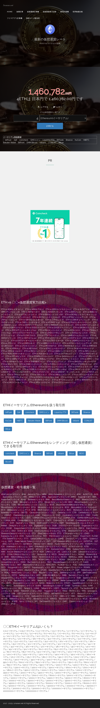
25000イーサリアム (36, 681)
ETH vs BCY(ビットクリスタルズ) (46, 317)
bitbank (42, 143)
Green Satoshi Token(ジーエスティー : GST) (33, 541)
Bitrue (60, 143)
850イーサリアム (14, 665)
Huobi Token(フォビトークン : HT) (69, 544)
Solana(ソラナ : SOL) (45, 578)
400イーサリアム (54, 660)
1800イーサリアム (14, 670)
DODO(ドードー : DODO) (69, 526)
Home (9, 12)
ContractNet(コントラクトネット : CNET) (34, 520)
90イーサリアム (44, 652)
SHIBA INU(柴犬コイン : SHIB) (54, 575)
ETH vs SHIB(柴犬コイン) (34, 361)
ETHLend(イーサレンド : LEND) (76, 533)
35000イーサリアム (73, 681)
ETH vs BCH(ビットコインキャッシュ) (80, 314)
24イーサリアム (35, 641)
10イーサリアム (13, 636)
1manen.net (8, 5)
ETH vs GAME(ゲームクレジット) (74, 335)
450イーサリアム (70, 660)
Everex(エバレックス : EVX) (12, 536)
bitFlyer (7, 140)
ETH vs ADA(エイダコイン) (12, 309)
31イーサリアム (49, 644)
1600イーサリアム (73, 667)
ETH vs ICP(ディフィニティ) (87, 325)
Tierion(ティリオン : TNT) (31, 591)
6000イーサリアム (22, 675)
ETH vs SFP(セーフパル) (12, 361)
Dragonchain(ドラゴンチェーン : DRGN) (30, 528)
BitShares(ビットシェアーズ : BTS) (21, 510)
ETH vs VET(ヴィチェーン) (16, 377)
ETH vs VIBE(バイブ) (17, 380)
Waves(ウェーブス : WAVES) (45, 599)
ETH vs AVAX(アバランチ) (52, 312)
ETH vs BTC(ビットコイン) (26, 314)
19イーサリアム (54, 639)
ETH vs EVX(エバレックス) (77, 333)
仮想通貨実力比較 (49, 12)
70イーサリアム (75, 649)
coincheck (23, 140)
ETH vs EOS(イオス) (72, 330)
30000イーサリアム (54, 681)
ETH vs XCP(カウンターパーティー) (76, 322)
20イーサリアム (69, 639)
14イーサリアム (72, 636)
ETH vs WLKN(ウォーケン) (39, 380)
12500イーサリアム (55, 678)
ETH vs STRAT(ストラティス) (80, 367)
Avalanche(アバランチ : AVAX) (13, 499)
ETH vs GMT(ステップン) (26, 367)
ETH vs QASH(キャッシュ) (66, 356)
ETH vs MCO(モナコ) (47, 346)
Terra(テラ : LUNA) (31, 588)
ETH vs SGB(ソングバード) (31, 364)
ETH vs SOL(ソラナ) (9, 364)
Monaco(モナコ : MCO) (47, 554)
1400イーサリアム (39, 667)
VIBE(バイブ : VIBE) (67, 596)
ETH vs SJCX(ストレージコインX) (52, 367)
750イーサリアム (75, 662)
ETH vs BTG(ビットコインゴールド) (16, 317)
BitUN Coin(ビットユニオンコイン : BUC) (54, 510)
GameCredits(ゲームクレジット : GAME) (47, 539)
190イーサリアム (65, 657)
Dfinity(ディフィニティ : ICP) (20, 526)
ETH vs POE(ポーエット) (42, 354)
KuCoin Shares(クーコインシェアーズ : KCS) (25, 552)
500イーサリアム (86, 660)
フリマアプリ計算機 (14, 18)
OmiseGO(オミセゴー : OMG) (13, 562)
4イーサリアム (22, 634)
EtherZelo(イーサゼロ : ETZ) (49, 533)
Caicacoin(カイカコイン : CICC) (42, 513)
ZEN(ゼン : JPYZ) (8, 604)
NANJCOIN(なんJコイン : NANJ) (24, 557)
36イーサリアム (32, 647)
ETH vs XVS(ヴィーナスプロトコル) (44, 377)
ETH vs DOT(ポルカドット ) (66, 354)
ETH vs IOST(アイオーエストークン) (26, 341)
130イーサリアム (46, 654)
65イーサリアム (60, 649)
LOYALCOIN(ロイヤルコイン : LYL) (21, 554)
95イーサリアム (59, 652)
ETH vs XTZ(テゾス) (41, 372)
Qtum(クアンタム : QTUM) (35, 570)
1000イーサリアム (63, 665)
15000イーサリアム (73, 678)
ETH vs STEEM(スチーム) (81, 364)
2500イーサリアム (10, 673)
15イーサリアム (87, 636)
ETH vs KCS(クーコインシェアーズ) (77, 343)
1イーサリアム (73, 631)
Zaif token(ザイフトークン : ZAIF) (53, 601)
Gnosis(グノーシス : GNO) (76, 539)
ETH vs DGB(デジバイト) (13, 328)
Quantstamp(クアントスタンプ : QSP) (64, 570)
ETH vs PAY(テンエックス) (79, 369)
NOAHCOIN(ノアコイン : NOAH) (52, 560)
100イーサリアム (75, 652)
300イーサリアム (21, 660)
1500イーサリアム (56, 667)
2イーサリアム (87, 631)
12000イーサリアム (37, 678)
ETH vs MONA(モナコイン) (69, 346)
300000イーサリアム (21, 688)
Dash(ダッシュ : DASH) (25, 523)
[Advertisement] (50, 65)
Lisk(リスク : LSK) (69, 552)
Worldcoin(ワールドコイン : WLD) (73, 599)
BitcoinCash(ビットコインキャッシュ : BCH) (36, 505)
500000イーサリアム (41, 688)
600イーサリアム (26, 662)
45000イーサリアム (17, 683)
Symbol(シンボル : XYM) (82, 586)
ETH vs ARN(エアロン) (34, 309)
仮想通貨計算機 (33, 12)
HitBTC (86, 140)
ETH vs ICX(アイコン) (72, 338)
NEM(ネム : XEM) (76, 557)
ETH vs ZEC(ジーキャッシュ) (64, 382)
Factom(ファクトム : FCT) (36, 536)
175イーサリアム (33, 657)
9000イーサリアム (75, 675)
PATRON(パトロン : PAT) (11, 565)
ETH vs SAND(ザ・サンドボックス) (65, 372)
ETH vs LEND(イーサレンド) (52, 333)
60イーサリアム (45, 649)
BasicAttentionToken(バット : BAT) (66, 499)
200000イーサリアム (76, 686)
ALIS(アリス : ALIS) (90, 494)
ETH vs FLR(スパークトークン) (56, 364)
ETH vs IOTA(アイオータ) (53, 341)
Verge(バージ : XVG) (20, 596)
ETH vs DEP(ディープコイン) (30, 325)
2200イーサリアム (84, 670)
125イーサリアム (30, 654)
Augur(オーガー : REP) (87, 497)
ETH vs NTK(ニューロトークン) (52, 348)
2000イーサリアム (49, 670)
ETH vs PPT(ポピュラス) (15, 356)
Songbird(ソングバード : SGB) (68, 578)
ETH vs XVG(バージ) (69, 377)
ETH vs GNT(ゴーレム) (27, 338)
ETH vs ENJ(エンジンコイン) (50, 330)
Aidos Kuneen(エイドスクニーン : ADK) (64, 494)
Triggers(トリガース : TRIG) (55, 591)
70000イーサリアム (73, 683)
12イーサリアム (43, 636)
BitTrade (59, 140)
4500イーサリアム (80, 673)
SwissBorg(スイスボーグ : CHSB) (56, 586)
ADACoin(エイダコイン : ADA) (13, 494)
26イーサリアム (66, 641)
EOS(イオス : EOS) (25, 531)
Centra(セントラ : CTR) (67, 513)
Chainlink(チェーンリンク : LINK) (26, 515)
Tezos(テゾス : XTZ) (69, 588)
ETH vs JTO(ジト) (8, 343)
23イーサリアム (20, 641)
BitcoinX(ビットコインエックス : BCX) (53, 507)
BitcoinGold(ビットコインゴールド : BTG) (18, 507)
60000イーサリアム (54, 683)
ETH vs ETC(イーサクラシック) (25, 333)
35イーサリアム (17, 647)
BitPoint (20, 143)
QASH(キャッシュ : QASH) (12, 570)
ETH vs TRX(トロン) (38, 375)
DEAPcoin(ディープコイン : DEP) (50, 523)
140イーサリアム (62, 654)
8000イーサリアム (57, 675)
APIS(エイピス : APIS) (37, 497)
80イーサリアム (13, 652)
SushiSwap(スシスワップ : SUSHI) (27, 586)
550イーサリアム (10, 662)
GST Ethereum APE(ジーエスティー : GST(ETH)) (72, 541)
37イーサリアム (47, 647)
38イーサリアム (62, 647)
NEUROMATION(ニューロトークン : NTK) (20, 560)
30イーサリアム (34, 644)
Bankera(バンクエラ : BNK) (39, 499)
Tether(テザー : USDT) (50, 588)
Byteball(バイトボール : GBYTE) (14, 513)
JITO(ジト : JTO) (42, 549)
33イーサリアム (79, 644)
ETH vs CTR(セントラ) (54, 320)
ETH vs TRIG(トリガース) (17, 375)
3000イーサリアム (28, 673)
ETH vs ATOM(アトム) (51, 322)
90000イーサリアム (17, 686)
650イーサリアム (43, 662)
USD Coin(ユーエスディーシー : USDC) (33, 593)
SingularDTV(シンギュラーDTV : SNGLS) (18, 578)
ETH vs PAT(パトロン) (87, 351)
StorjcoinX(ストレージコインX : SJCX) (28, 583)
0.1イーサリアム (43, 631)
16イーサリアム (9, 639)
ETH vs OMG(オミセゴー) (11, 351)
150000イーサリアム (56, 686)
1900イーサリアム (31, 670)
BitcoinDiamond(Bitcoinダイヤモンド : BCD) (74, 505)
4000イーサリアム (63, 673)
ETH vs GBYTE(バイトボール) (31, 320)
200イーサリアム (81, 657)
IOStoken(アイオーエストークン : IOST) (51, 546)
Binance (68, 140)
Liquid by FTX (48, 140)
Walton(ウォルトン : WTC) (20, 599)
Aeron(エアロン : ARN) (37, 494)
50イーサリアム (30, 649)
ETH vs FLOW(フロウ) (26, 335)
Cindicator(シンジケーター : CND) (76, 515)
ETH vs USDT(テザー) (21, 372)
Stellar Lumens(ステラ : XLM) (72, 580)
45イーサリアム (15, 649)
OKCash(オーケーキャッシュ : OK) (81, 560)
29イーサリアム (19, 644)
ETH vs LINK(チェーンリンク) (78, 320)
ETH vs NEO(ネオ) (30, 348)
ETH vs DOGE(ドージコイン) (59, 328)
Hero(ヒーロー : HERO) (43, 544)
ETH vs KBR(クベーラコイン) (49, 343)
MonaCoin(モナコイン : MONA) (71, 554)
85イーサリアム (28, 652)
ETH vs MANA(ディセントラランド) (58, 325)
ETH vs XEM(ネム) (13, 348)
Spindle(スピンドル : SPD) (24, 580)
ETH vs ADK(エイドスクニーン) (58, 309)
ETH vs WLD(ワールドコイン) (15, 382)
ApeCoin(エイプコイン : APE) (15, 497)
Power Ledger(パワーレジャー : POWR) (73, 567)
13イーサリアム (57, 636)
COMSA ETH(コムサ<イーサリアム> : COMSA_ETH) (54, 518)
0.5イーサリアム (58, 631)
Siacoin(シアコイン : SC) (79, 575)
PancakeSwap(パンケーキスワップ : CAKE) (70, 562)
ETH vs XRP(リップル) (89, 359)
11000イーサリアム (19, 678)
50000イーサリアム (35, 683)
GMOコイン (35, 140)
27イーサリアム (81, 641)
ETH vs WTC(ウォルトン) (62, 380)
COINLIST (51, 143)
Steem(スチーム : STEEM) (47, 580)
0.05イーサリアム (27, 631)
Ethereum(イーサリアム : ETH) (80, 531)
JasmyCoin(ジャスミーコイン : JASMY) (17, 549)
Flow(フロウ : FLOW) (89, 536)
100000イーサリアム (36, 686)
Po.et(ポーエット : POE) (67, 565)
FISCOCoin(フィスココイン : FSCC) (63, 536)
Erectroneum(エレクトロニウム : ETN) (50, 531)
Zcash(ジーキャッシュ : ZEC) (81, 601)
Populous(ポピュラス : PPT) (43, 567)
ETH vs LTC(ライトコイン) (26, 346)
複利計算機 (64, 12)
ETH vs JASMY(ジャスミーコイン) (79, 341)
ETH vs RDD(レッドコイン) (67, 359)
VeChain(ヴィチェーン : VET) (63, 593)
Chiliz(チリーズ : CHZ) (51, 515)
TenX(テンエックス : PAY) (11, 588)
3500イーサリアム (45, 673)
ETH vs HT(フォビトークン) (49, 338)
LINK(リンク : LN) (53, 552)
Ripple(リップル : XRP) (48, 573)
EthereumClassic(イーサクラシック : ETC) (18, 533)
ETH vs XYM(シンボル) (57, 369)
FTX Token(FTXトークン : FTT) (15, 539)
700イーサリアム (59, 662)
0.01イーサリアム (10, 631)
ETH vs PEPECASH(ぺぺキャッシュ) (15, 354)
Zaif (14, 140)
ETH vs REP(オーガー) (31, 312)
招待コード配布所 (33, 18)
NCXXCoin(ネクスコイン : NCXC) (53, 557)
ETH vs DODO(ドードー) (35, 328)
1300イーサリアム (21, 667)
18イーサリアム (39, 639)
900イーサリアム (30, 665)
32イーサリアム (64, 644)
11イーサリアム (28, 636)
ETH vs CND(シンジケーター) (27, 322)
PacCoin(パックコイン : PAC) (39, 562)
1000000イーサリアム (61, 688)
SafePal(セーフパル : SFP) (70, 573)
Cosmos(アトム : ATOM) (63, 520)
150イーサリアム (78, 654)
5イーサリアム (36, 634)
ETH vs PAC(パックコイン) (35, 351)
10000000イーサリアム (83, 688)
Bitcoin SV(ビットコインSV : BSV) (59, 502)
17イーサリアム (24, 639)
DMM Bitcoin (31, 143)
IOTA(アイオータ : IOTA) (79, 546)
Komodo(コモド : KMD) (61, 549)
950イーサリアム (47, 665)
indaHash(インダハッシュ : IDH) (20, 546)
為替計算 (19, 12)
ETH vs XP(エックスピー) (39, 382)
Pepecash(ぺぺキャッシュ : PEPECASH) (39, 565)
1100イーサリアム (80, 665)
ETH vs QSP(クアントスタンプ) (18, 359)
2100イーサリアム (66, 670)
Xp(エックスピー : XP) (28, 601)
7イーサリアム (64, 634)
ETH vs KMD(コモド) (26, 343)
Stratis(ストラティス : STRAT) (58, 583)
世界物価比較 (78, 12)
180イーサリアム (49, 657)
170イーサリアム (17, 657)
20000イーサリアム (17, 681)
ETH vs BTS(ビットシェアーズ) (75, 317)
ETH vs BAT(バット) (73, 312)
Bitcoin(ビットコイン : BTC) (31, 502)
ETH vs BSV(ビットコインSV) (51, 314)
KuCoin (77, 140)
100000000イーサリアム (13, 691)
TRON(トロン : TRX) (77, 591)
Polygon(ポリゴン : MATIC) (19, 567)
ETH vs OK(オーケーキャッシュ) (80, 348)
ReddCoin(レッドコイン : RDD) (24, 573)
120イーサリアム (14, 654)
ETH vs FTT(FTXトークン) (48, 335)
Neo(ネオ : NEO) (91, 557)
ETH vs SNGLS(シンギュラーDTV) (82, 361)
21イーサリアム (84, 639)
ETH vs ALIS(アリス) (81, 309)
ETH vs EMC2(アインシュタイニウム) (21, 330)
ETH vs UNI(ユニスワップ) (59, 375)
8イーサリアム (78, 634)
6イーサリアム (50, 634)
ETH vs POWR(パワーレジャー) (40, 356)
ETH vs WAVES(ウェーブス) (86, 380)
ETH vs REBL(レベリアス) (43, 359)
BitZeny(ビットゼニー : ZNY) (85, 510)
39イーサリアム (77, 647)
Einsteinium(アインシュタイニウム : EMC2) (66, 528)
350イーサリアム (38, 660)
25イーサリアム (51, 641)
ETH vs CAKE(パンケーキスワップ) (62, 351)
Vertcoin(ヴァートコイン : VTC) (44, 596)
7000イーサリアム (39, 675)
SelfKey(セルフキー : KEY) (29, 575)
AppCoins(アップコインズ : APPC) (62, 497)
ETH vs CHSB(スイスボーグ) (34, 369)
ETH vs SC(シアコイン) (56, 361)
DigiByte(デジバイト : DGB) (45, 526)
